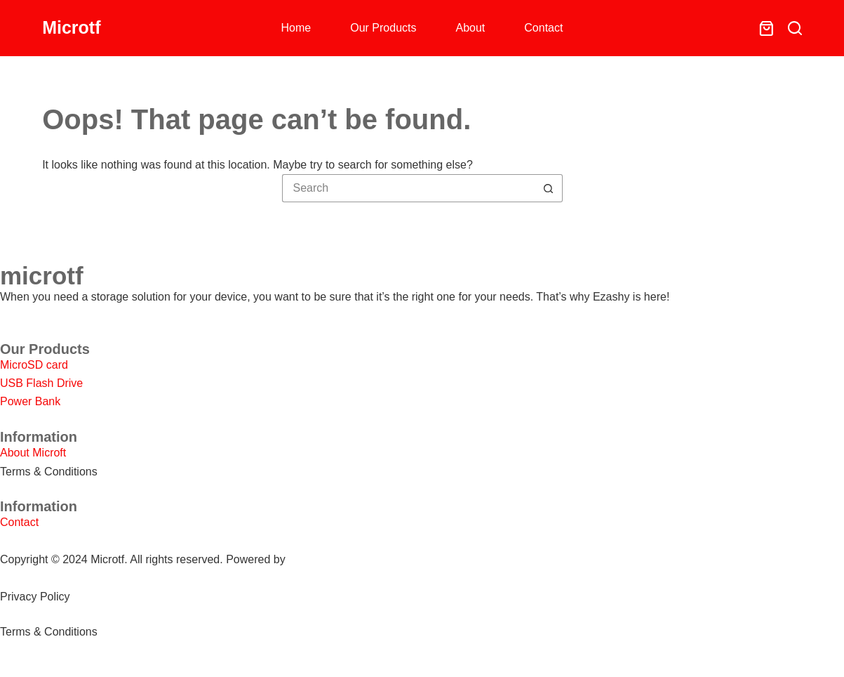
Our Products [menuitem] (383, 28)
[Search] (795, 28)
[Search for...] (408, 188)
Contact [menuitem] (543, 28)
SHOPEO (312, 559)
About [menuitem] (470, 28)
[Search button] (549, 188)
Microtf (71, 27)
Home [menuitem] (296, 28)
